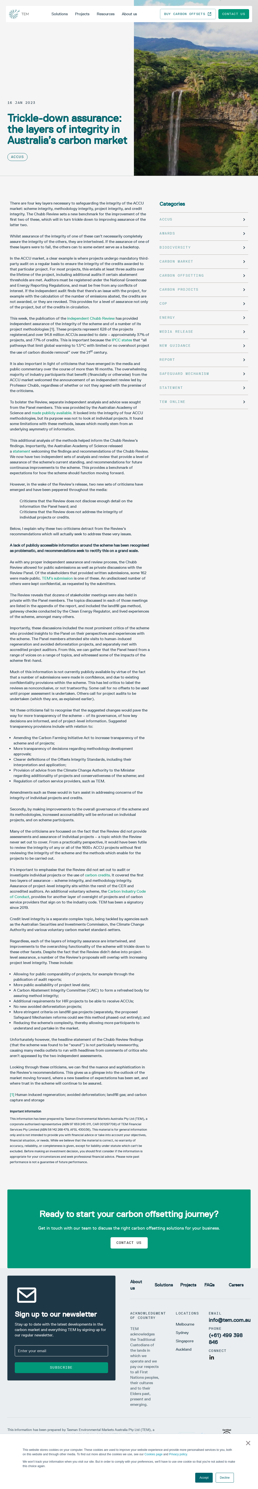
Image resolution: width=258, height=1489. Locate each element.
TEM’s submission (57, 578)
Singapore (185, 1341)
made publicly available (51, 413)
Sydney (182, 1332)
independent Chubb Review (91, 318)
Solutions (59, 14)
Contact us (233, 14)
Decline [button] (225, 1477)
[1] (12, 1094)
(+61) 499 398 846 (225, 1339)
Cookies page (153, 1454)
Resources (105, 14)
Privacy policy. (178, 1454)
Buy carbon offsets (188, 14)
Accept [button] (204, 1477)
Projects (82, 14)
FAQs (209, 1285)
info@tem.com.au (230, 1320)
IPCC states (122, 340)
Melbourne (185, 1324)
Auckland (184, 1349)
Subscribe (61, 1367)
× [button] (248, 1443)
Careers (236, 1285)
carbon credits (97, 875)
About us (129, 14)
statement (21, 451)
